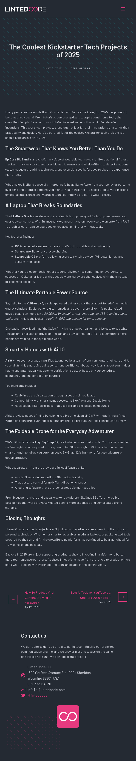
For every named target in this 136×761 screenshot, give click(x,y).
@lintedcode (37, 695)
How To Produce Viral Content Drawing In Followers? (39, 597)
